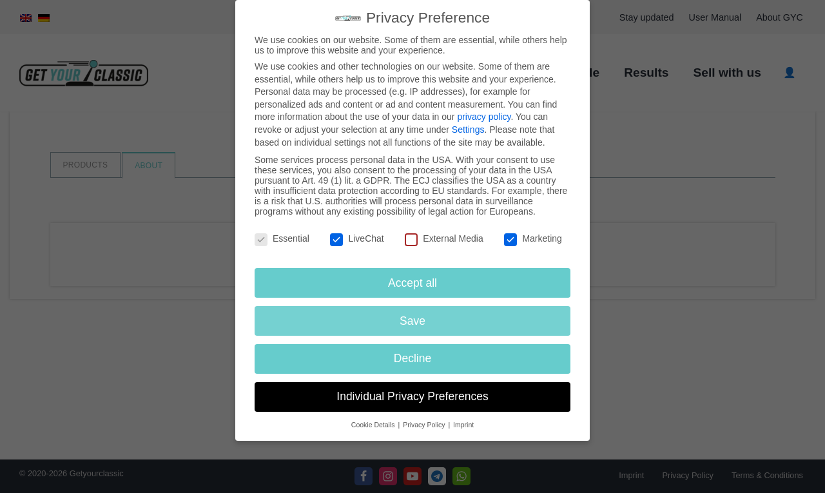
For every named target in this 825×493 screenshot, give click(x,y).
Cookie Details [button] (374, 425)
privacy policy (483, 116)
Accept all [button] (412, 282)
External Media (444, 238)
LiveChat (356, 238)
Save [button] (412, 320)
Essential (282, 238)
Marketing (532, 238)
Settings (468, 129)
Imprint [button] (463, 425)
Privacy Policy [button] (425, 425)
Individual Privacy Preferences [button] (412, 396)
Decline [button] (412, 358)
